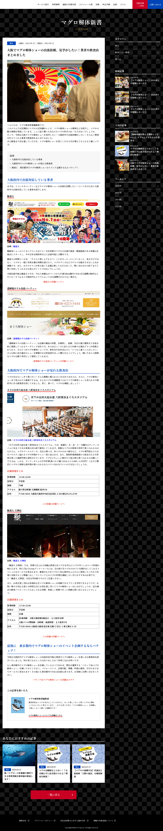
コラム (123, 4)
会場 (97, 4)
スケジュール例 (85, 4)
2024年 (118, 199)
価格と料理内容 (69, 4)
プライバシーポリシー (44, 820)
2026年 (118, 185)
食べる (118, 59)
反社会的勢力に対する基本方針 (74, 820)
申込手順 (106, 4)
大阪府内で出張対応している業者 (27, 159)
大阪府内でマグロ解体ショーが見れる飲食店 (32, 163)
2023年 (118, 206)
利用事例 (56, 4)
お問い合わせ (155, 4)
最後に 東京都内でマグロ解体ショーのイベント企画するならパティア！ (45, 167)
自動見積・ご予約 (140, 4)
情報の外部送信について (104, 820)
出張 (115, 4)
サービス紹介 (43, 4)
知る (117, 45)
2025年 (118, 192)
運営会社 (24, 820)
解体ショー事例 (122, 52)
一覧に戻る (53, 795)
